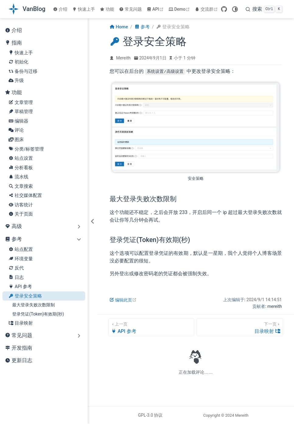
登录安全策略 (25, 296)
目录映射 (21, 323)
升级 (16, 80)
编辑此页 (123, 299)
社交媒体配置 (25, 195)
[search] (263, 9)
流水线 (18, 176)
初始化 (18, 62)
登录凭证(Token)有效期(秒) (38, 314)
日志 (16, 277)
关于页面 (21, 214)
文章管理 (21, 102)
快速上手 (83, 9)
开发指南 (18, 348)
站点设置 (21, 158)
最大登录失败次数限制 (33, 304)
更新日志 (18, 361)
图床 (16, 139)
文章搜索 (21, 186)
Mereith (123, 57)
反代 (16, 268)
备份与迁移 (23, 71)
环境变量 (21, 258)
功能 (107, 9)
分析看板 (21, 167)
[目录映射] (240, 327)
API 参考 (20, 286)
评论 (16, 130)
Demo (180, 9)
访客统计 (21, 204)
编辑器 (18, 121)
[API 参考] (151, 327)
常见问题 (130, 9)
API (156, 9)
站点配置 (21, 249)
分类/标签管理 (26, 149)
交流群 (207, 9)
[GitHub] (224, 9)
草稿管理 (21, 111)
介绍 (60, 9)
